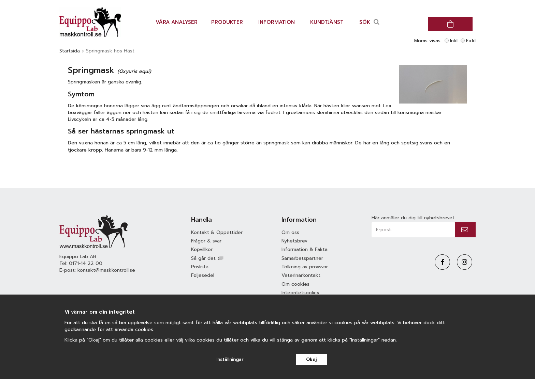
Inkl (454, 40)
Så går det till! (207, 258)
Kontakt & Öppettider (217, 232)
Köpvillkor (202, 249)
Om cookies (295, 284)
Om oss (290, 232)
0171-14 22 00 (85, 263)
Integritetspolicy (300, 292)
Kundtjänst (327, 22)
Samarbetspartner (302, 258)
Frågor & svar (206, 240)
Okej (311, 359)
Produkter (227, 22)
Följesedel (202, 275)
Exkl (471, 40)
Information (276, 22)
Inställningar (230, 359)
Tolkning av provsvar (304, 266)
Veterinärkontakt (300, 275)
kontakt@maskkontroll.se (106, 270)
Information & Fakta (304, 249)
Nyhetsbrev (294, 240)
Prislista (199, 266)
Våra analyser (177, 22)
